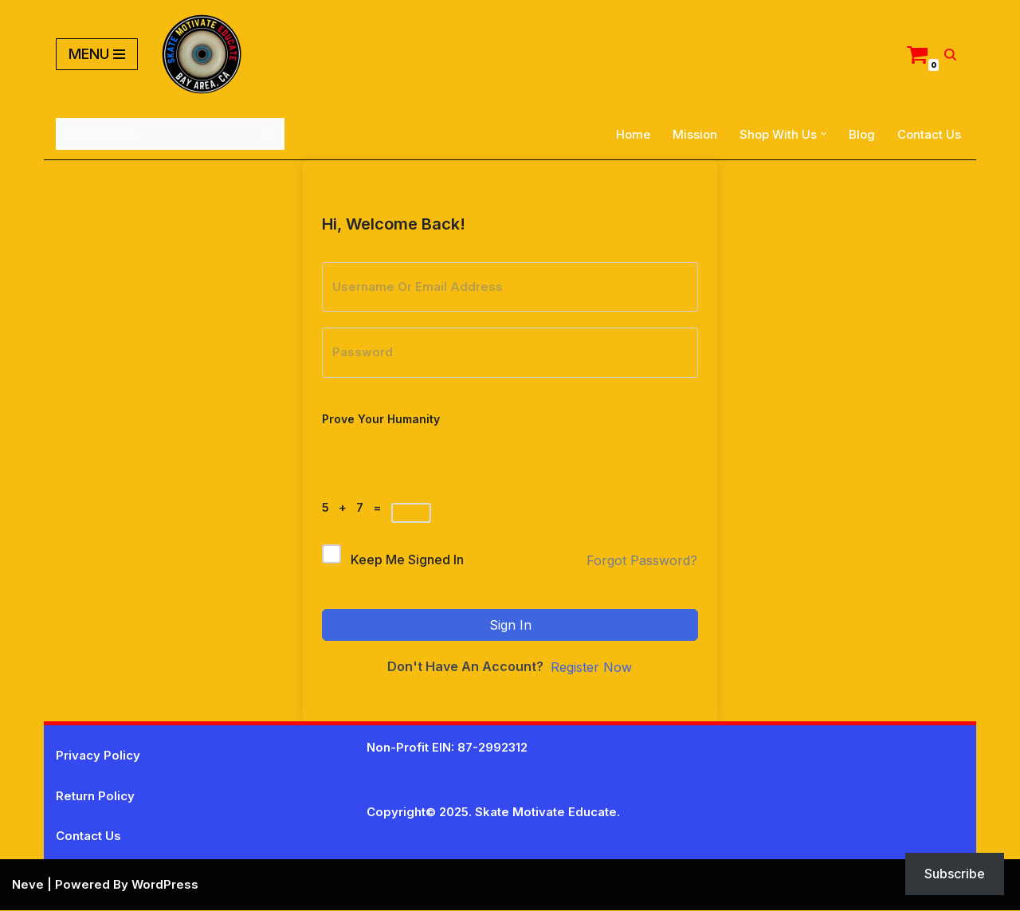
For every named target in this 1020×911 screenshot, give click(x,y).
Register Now (591, 668)
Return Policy (95, 796)
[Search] (950, 55)
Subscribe (954, 874)
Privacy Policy (98, 756)
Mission (695, 134)
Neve (28, 885)
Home (633, 134)
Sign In (510, 625)
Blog (862, 134)
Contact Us (929, 134)
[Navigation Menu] (97, 54)
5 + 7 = (355, 507)
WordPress (164, 885)
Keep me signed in (407, 560)
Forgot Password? (641, 561)
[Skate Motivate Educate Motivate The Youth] (201, 54)
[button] (824, 134)
